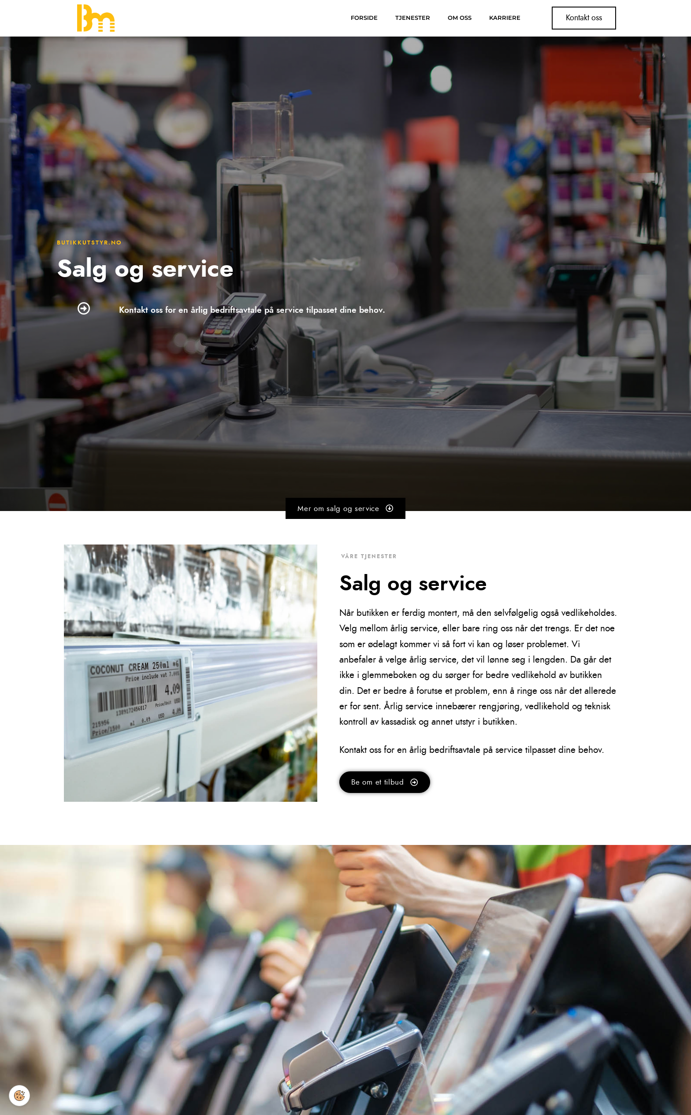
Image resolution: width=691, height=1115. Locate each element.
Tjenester (412, 18)
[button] (345, 508)
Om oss (460, 18)
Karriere (504, 18)
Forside (364, 18)
